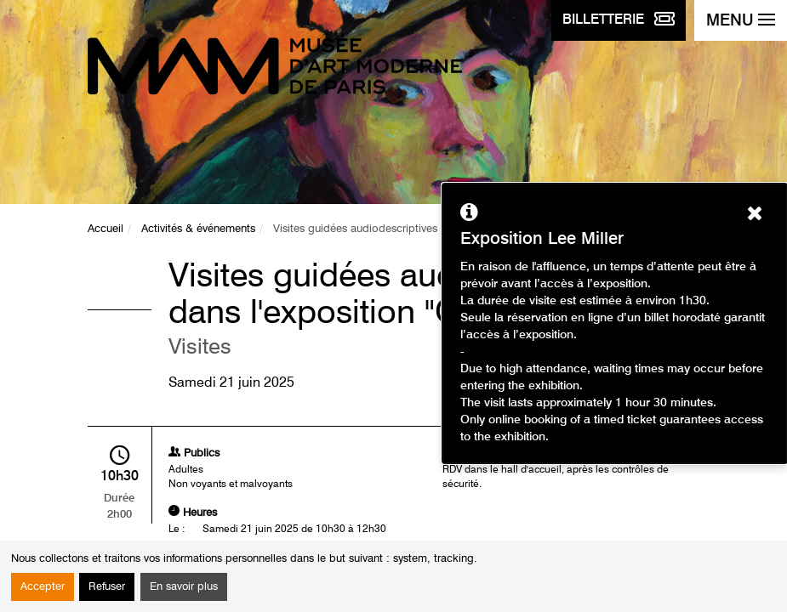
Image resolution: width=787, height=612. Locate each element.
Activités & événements (198, 229)
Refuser (106, 586)
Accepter (42, 586)
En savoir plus (184, 586)
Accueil (105, 229)
